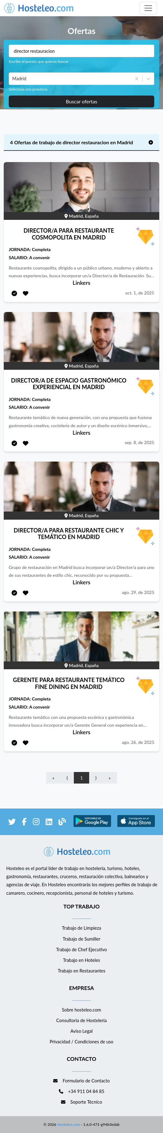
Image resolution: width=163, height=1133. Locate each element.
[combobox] (12, 79)
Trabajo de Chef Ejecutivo (81, 949)
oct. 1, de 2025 (139, 292)
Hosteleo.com (68, 1124)
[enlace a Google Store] (92, 826)
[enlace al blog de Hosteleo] (62, 822)
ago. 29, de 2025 (138, 592)
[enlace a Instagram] (36, 822)
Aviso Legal (81, 1031)
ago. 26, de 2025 (138, 742)
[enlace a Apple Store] (136, 826)
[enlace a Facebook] (24, 822)
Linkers (81, 282)
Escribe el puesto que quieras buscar (39, 61)
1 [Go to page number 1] (81, 777)
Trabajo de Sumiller (81, 939)
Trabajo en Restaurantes (81, 970)
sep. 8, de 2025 (139, 442)
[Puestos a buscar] (81, 51)
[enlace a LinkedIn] (49, 822)
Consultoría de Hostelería (81, 1020)
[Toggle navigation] (148, 8)
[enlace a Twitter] (12, 822)
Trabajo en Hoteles (81, 960)
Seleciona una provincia (28, 89)
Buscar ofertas (81, 101)
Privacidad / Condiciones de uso (82, 1041)
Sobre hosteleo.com (81, 1009)
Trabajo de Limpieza (81, 928)
